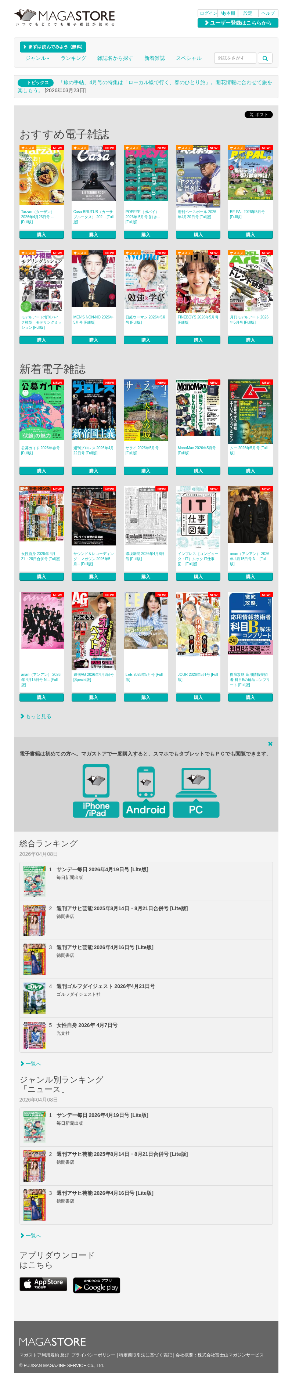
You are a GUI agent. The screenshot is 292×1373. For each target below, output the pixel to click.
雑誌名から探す (115, 58)
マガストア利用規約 (39, 1355)
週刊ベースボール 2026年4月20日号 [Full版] (197, 214)
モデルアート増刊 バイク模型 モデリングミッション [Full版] (41, 322)
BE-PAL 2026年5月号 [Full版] (247, 214)
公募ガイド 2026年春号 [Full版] (40, 450)
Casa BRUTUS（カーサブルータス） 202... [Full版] (93, 217)
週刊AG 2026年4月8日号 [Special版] (93, 677)
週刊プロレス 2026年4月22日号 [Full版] (93, 450)
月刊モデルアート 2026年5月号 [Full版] (249, 319)
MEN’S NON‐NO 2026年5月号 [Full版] (93, 319)
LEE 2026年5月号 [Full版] (144, 677)
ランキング (73, 58)
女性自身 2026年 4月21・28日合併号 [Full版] (41, 556)
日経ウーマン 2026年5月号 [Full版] (146, 319)
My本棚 (227, 13)
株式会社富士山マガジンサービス (231, 1355)
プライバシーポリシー (93, 1355)
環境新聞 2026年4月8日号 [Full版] (145, 556)
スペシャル (189, 58)
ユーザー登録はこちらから (238, 23)
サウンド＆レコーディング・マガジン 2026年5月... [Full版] (93, 559)
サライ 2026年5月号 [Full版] (142, 450)
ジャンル (37, 58)
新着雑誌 (154, 58)
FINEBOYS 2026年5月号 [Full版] (198, 319)
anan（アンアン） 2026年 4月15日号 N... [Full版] (249, 559)
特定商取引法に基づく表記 (145, 1355)
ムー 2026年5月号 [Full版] (248, 450)
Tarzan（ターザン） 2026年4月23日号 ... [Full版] (37, 217)
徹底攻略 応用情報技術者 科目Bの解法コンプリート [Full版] (250, 680)
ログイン (208, 13)
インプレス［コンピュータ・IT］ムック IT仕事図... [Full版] (198, 559)
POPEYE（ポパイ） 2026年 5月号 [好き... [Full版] (143, 217)
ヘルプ (268, 13)
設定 (248, 13)
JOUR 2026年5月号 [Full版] (198, 677)
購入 (41, 234)
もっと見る (35, 716)
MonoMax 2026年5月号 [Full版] (197, 450)
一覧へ (30, 1064)
